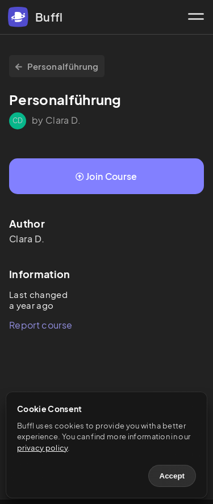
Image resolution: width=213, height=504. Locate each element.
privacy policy (42, 447)
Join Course (106, 176)
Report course (40, 325)
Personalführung (57, 66)
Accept (172, 476)
